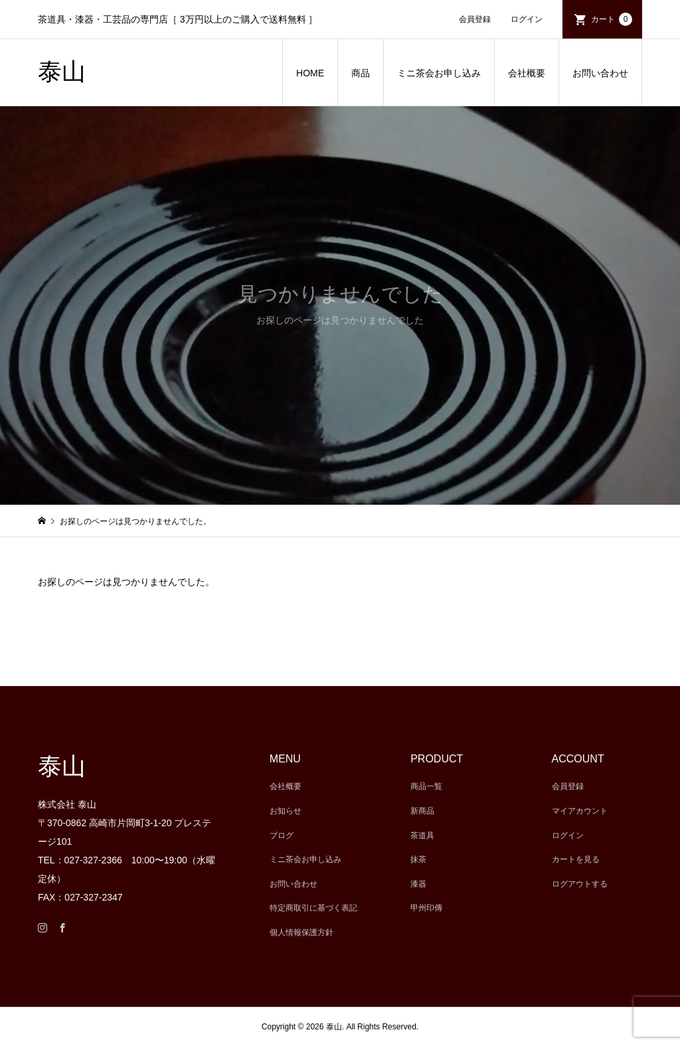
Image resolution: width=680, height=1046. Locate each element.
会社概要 (526, 73)
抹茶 (418, 859)
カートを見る (576, 859)
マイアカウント (580, 811)
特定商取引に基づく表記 (313, 908)
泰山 (62, 71)
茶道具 (422, 835)
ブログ (282, 835)
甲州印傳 (426, 908)
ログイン (527, 19)
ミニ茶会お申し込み (439, 73)
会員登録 (475, 19)
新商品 (422, 811)
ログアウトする (580, 884)
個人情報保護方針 (301, 932)
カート (611, 19)
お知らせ (285, 811)
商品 (360, 73)
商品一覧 (426, 786)
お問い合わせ (600, 73)
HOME (310, 73)
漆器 (418, 884)
